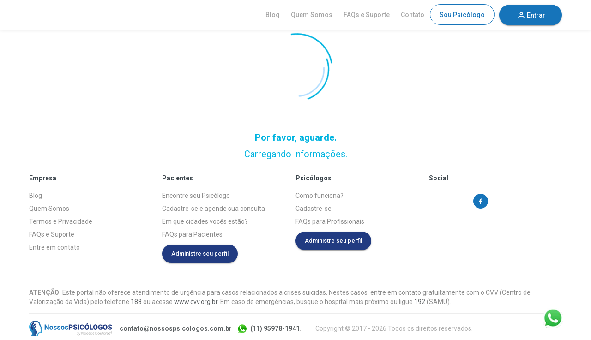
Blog (272, 14)
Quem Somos (311, 14)
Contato (412, 14)
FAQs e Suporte (367, 14)
